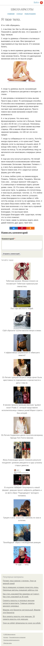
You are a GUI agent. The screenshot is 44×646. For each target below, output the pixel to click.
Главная (11, 14)
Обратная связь (7, 643)
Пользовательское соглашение (17, 637)
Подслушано (30, 14)
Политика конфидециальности (11, 640)
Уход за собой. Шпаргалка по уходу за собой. (22, 623)
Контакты (5, 637)
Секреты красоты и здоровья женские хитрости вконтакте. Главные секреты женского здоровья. (19, 603)
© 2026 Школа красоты (9, 634)
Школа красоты (22, 9)
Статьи (20, 14)
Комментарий (8, 239)
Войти (36, 2)
